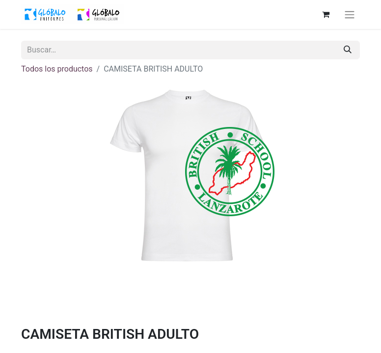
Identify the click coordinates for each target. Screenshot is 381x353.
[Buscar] (347, 50)
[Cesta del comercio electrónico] (325, 14)
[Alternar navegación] (349, 14)
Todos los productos (57, 69)
